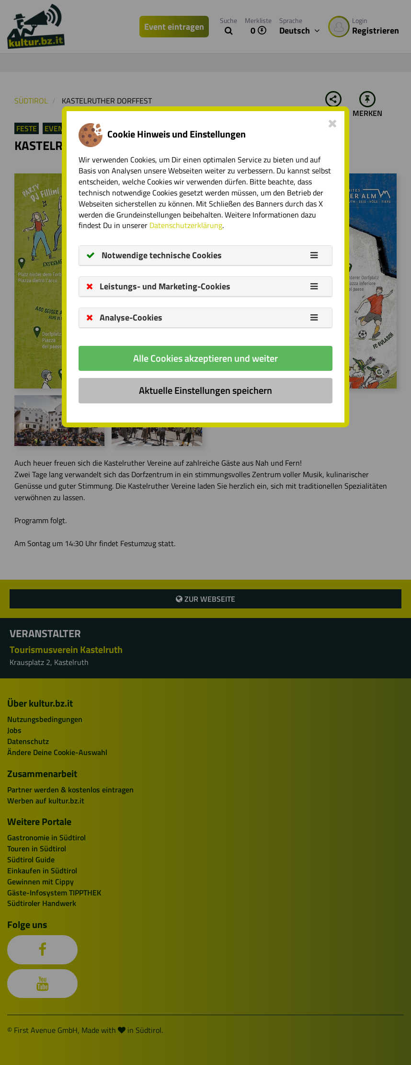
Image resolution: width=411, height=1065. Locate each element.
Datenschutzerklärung (185, 225)
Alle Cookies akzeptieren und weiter (205, 358)
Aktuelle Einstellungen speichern (205, 390)
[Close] (332, 123)
